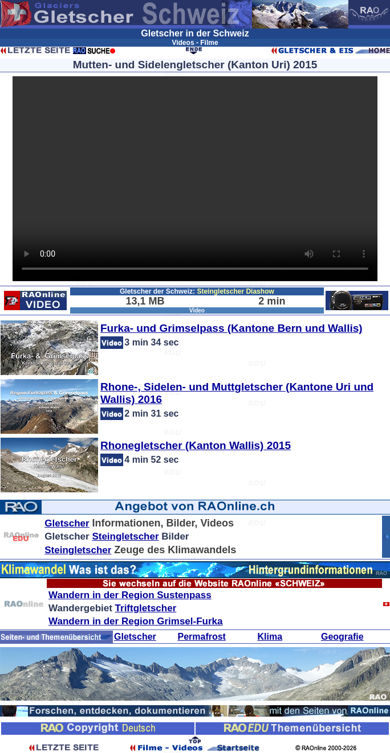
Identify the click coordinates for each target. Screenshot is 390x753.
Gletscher (66, 523)
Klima (270, 636)
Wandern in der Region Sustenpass (130, 595)
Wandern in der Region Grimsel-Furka (135, 621)
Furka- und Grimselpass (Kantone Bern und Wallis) (231, 328)
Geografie (342, 636)
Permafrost (201, 636)
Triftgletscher (146, 608)
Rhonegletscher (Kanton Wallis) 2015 (195, 445)
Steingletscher (125, 536)
